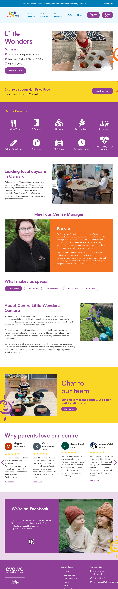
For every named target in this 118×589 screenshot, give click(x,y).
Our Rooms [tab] (52, 288)
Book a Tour (107, 15)
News (79, 15)
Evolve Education (30, 15)
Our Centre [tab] (13, 288)
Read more (9, 482)
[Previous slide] (2, 462)
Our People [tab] (33, 288)
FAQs (70, 15)
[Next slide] (115, 462)
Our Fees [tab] (90, 288)
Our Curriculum (58, 15)
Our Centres (44, 15)
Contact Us (93, 15)
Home (66, 571)
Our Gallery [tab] (72, 288)
